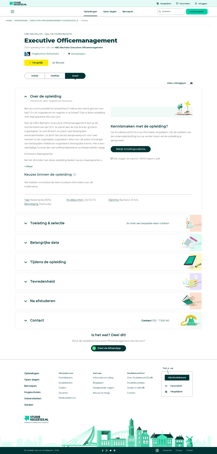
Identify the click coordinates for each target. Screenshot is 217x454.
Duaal (75, 75)
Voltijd (34, 75)
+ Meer (28, 166)
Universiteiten (32, 398)
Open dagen (110, 11)
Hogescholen (32, 392)
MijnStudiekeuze (177, 377)
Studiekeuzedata (136, 382)
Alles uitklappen (180, 83)
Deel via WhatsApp (106, 348)
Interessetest (197, 11)
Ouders (62, 387)
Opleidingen (90, 11)
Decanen (63, 393)
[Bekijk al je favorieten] (173, 385)
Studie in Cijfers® (136, 387)
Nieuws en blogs (101, 393)
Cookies (189, 450)
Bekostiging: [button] (31, 204)
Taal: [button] (27, 200)
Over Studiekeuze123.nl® (140, 377)
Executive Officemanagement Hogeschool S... (54, 20)
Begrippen (98, 382)
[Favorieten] (182, 3)
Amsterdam (78, 53)
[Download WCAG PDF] (157, 450)
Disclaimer (167, 450)
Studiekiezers (65, 382)
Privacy (179, 450)
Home (9, 20)
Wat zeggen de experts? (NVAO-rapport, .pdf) (135, 158)
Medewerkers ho (67, 398)
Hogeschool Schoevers (45, 53)
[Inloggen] (201, 3)
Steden (28, 404)
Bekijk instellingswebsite (130, 149)
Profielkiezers (65, 377)
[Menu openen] (12, 11)
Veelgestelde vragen (103, 387)
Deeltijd (55, 75)
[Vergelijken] (164, 3)
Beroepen (128, 11)
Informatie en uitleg (103, 377)
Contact (131, 393)
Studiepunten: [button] (75, 200)
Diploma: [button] (113, 200)
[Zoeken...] (171, 11)
